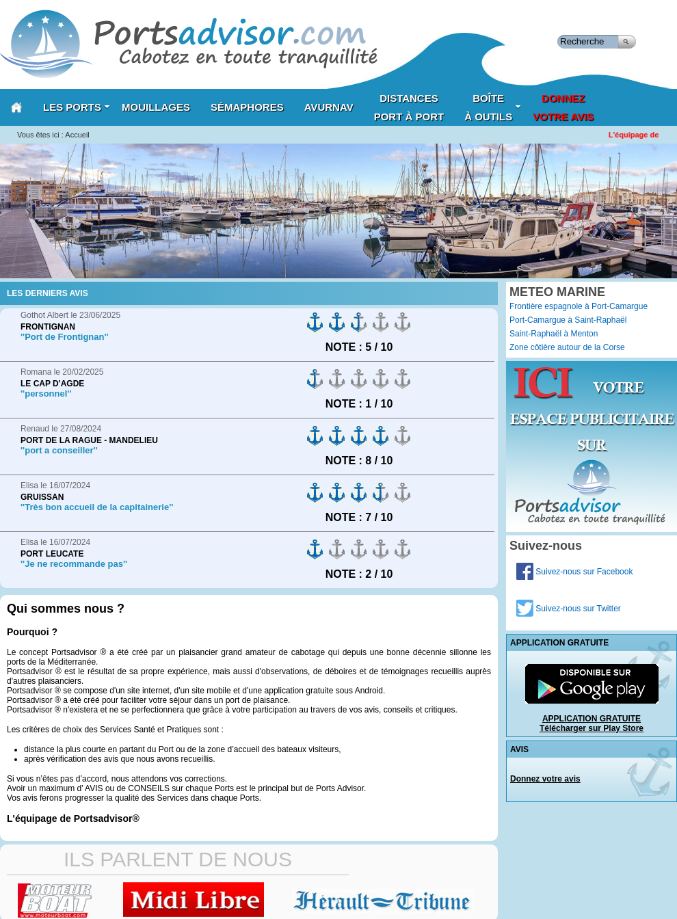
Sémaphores (247, 107)
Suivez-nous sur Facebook (574, 571)
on (315, 323)
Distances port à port (409, 107)
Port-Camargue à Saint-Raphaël (567, 320)
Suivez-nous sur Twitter (568, 608)
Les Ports (76, 107)
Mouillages (156, 107)
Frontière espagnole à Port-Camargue (578, 306)
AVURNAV (329, 107)
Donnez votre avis (545, 779)
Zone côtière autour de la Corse (567, 347)
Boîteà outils (492, 107)
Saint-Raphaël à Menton (553, 333)
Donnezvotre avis (563, 107)
